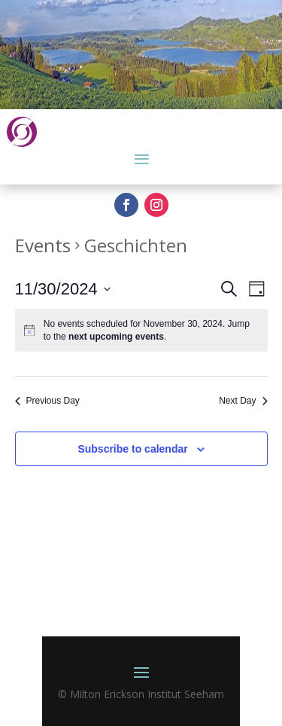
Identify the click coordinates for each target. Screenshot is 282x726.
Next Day (243, 400)
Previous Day (47, 400)
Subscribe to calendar (132, 449)
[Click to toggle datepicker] (63, 288)
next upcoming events (116, 336)
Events (43, 245)
